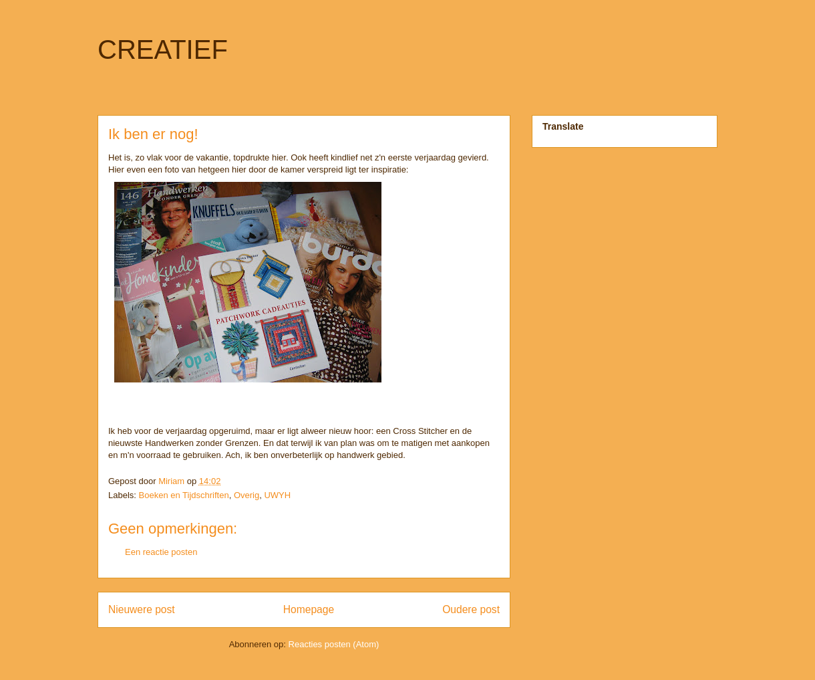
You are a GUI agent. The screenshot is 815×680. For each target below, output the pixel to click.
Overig (246, 495)
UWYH (277, 495)
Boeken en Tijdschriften (184, 495)
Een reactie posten (161, 552)
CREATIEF (163, 49)
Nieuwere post (141, 609)
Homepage (308, 609)
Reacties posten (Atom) (334, 644)
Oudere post (471, 609)
